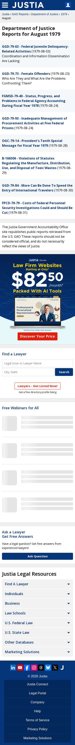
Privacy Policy (38, 729)
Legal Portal (37, 693)
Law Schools (15, 613)
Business (12, 603)
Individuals (14, 593)
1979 (64, 14)
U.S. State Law (17, 632)
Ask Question (38, 556)
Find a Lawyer (14, 354)
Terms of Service (37, 720)
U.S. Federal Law (19, 622)
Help (37, 711)
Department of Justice (44, 14)
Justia (5, 14)
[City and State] (28, 372)
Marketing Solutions (22, 651)
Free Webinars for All (20, 408)
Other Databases (19, 642)
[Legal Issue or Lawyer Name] (37, 363)
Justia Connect (37, 684)
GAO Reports (20, 14)
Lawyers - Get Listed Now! (37, 386)
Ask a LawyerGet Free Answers (17, 534)
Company (37, 702)
